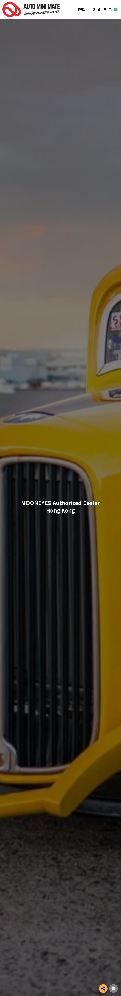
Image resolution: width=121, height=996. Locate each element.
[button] (104, 9)
